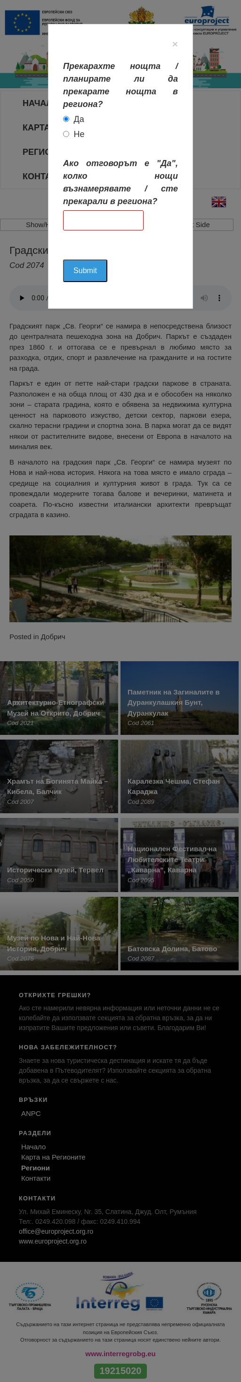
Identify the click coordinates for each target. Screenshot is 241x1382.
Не (79, 134)
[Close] (175, 44)
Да (79, 119)
